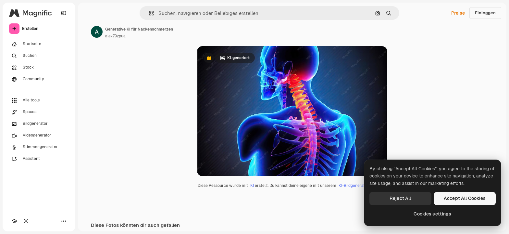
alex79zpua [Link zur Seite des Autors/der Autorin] (115, 36)
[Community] (39, 79)
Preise (458, 13)
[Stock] (39, 67)
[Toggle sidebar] (63, 13)
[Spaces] (39, 112)
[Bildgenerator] (39, 124)
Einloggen (485, 13)
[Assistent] (39, 159)
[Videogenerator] (39, 135)
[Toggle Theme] (26, 221)
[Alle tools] (39, 100)
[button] (149, 13)
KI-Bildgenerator (354, 185)
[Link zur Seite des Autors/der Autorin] (97, 32)
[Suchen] (39, 56)
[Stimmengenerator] (39, 147)
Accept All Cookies (465, 198)
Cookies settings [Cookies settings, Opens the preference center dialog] (432, 214)
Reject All (400, 198)
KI (252, 185)
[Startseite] (39, 44)
